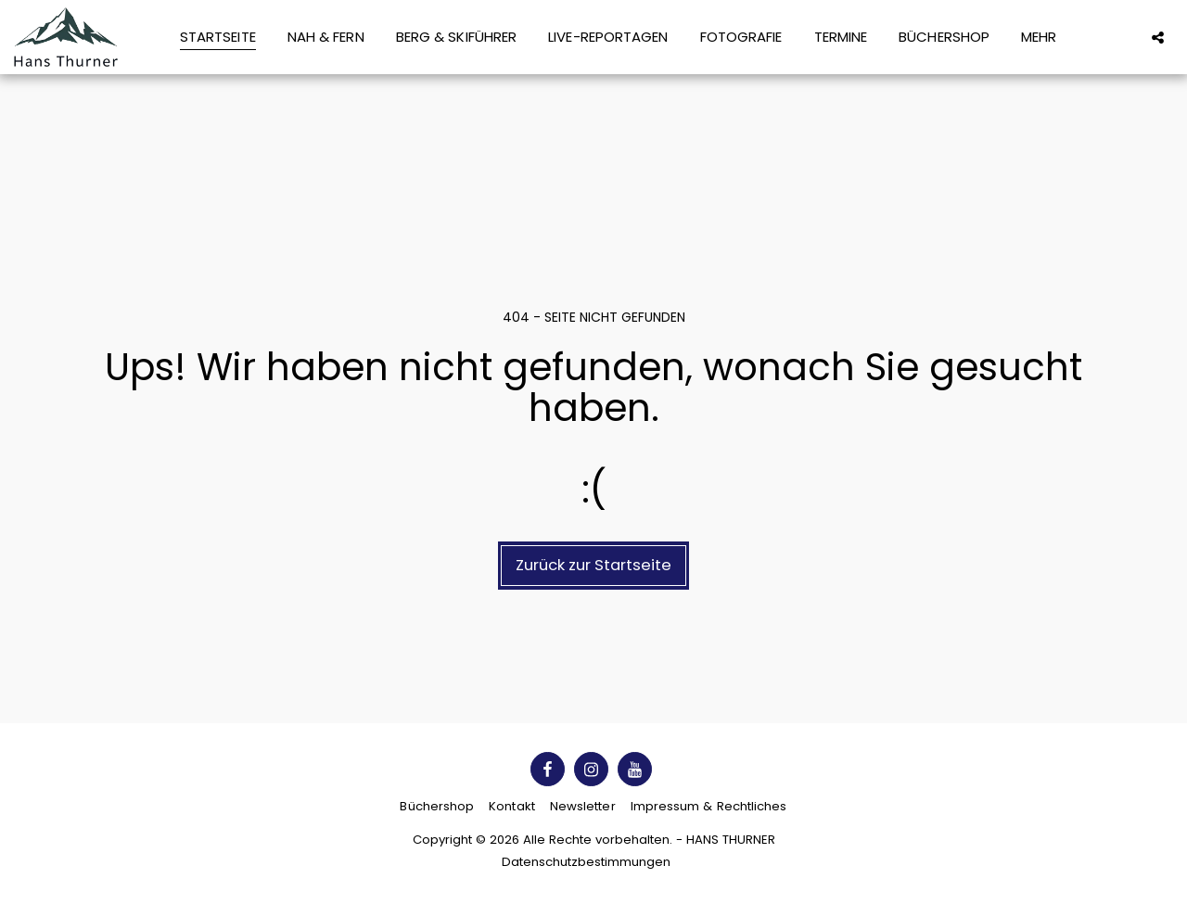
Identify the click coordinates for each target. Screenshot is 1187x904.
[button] (1157, 37)
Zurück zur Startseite (593, 565)
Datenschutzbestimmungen (586, 862)
